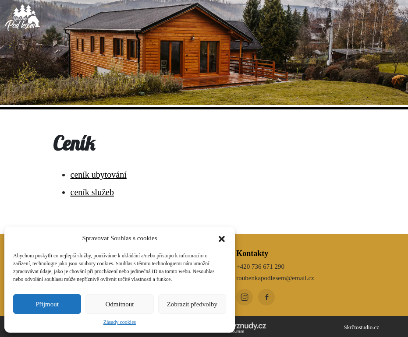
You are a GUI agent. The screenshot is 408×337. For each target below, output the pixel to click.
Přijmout (47, 304)
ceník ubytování (99, 174)
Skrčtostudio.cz (361, 327)
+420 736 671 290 (260, 266)
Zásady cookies (119, 322)
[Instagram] (244, 297)
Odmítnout (119, 304)
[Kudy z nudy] (238, 326)
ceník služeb (92, 192)
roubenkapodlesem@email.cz (275, 277)
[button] (221, 238)
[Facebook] (266, 297)
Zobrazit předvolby (192, 304)
